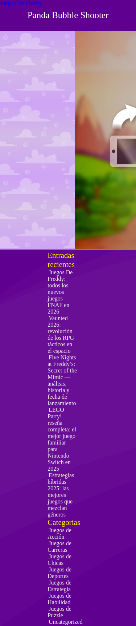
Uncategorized (65, 622)
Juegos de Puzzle (59, 612)
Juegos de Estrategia (59, 585)
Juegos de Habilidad (59, 599)
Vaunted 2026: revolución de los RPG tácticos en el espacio (61, 334)
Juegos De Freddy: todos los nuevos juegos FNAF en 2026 (60, 292)
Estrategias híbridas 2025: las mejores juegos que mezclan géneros (61, 495)
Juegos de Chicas (59, 559)
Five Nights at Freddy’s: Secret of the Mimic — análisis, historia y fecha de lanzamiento (62, 380)
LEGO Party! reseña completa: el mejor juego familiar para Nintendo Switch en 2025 (62, 439)
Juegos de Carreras (59, 546)
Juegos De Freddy (21, 3)
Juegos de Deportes (59, 572)
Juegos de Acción (59, 533)
